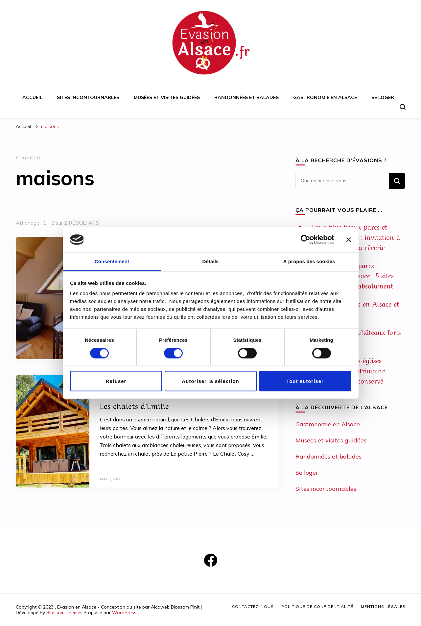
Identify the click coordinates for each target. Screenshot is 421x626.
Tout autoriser (305, 381)
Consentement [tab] (112, 261)
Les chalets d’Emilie (134, 405)
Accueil (32, 97)
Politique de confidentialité (317, 606)
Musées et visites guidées (167, 97)
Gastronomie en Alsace (325, 97)
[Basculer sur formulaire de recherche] (403, 107)
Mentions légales (383, 606)
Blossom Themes (64, 612)
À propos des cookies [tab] (309, 261)
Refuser (116, 381)
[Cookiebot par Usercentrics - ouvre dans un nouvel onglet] (305, 239)
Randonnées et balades (246, 97)
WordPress (124, 612)
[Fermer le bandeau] (348, 239)
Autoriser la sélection (210, 381)
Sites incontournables (88, 97)
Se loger (382, 97)
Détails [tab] (210, 261)
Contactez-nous (253, 606)
